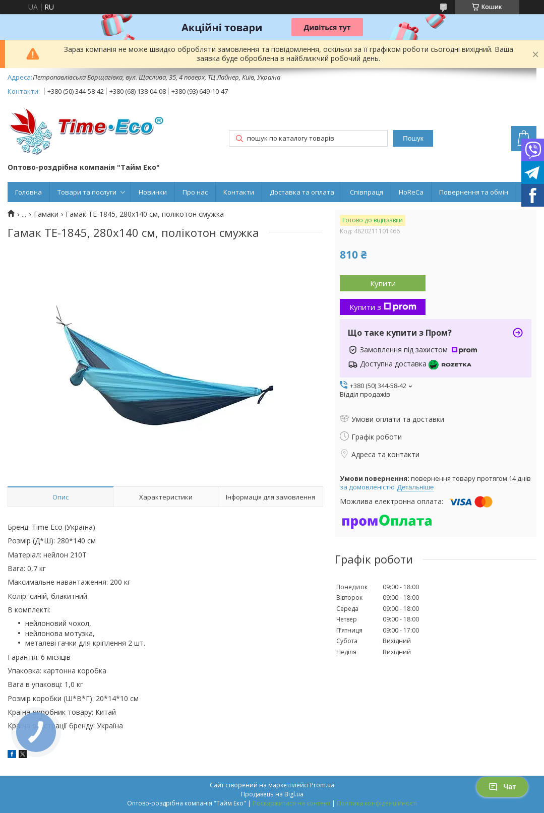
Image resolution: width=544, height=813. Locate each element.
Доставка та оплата (302, 192)
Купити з (382, 307)
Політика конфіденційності (377, 803)
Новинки (153, 192)
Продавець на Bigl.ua (272, 794)
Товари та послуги (86, 192)
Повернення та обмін (473, 192)
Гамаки (46, 214)
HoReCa (411, 192)
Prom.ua (322, 785)
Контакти (238, 192)
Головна (28, 192)
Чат (502, 786)
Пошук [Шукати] (413, 138)
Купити (383, 283)
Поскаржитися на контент (291, 803)
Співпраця (366, 192)
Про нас (195, 192)
